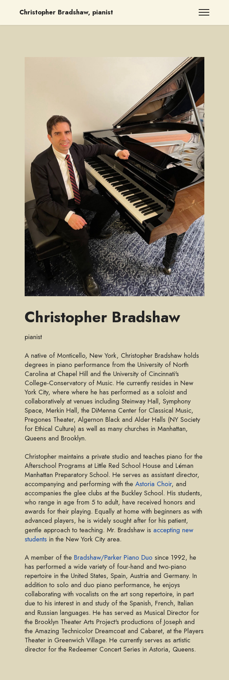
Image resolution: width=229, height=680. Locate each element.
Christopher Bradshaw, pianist (66, 12)
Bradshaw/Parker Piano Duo (113, 557)
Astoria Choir (153, 484)
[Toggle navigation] (204, 12)
